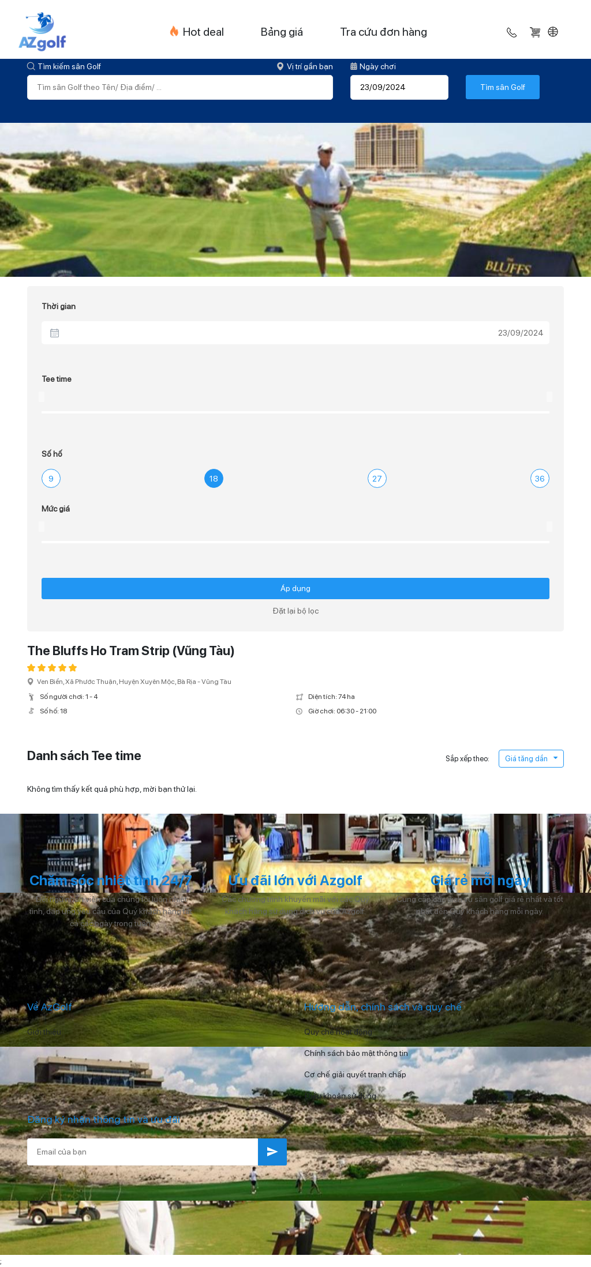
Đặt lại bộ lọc (295, 610)
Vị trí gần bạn (304, 66)
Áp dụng (295, 588)
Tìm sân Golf (502, 87)
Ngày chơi (373, 66)
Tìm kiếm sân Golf (64, 66)
